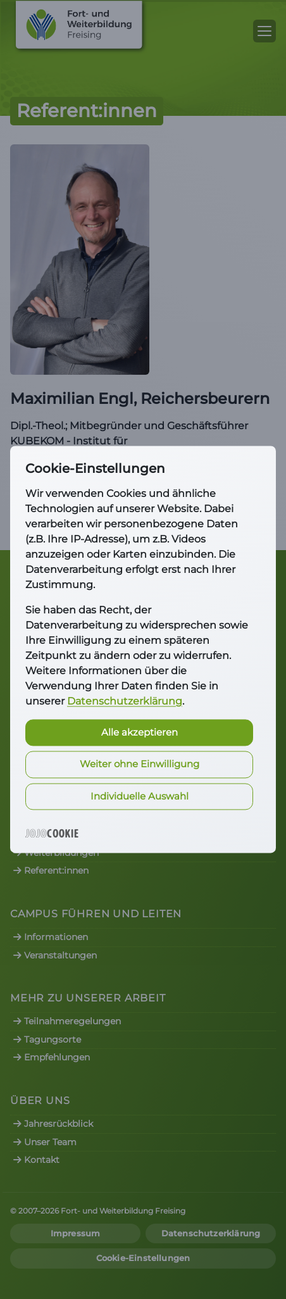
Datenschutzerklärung (124, 701)
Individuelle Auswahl (139, 796)
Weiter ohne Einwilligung (139, 764)
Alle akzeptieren (139, 732)
